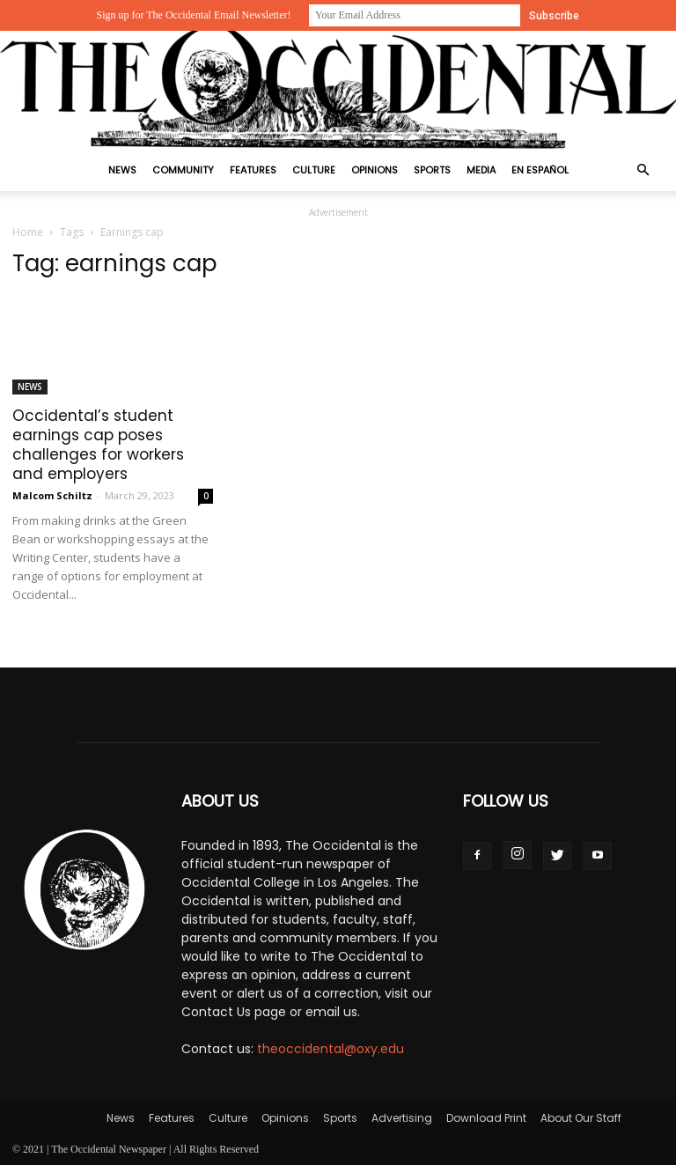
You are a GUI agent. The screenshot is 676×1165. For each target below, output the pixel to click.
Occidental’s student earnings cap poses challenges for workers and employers (98, 444)
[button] (642, 170)
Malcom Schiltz (52, 495)
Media (481, 170)
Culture (313, 170)
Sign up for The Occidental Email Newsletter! (193, 15)
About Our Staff (580, 1117)
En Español (540, 170)
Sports (432, 170)
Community (183, 170)
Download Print (486, 1117)
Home (27, 232)
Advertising (401, 1117)
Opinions (374, 170)
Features (253, 170)
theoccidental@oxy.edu (330, 1049)
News (122, 170)
